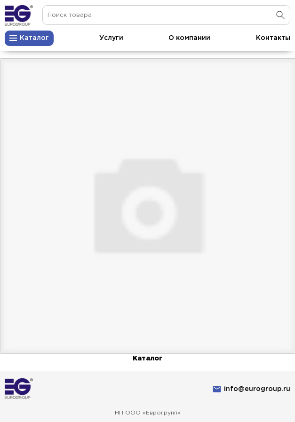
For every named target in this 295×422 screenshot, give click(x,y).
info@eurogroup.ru (257, 389)
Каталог (147, 358)
